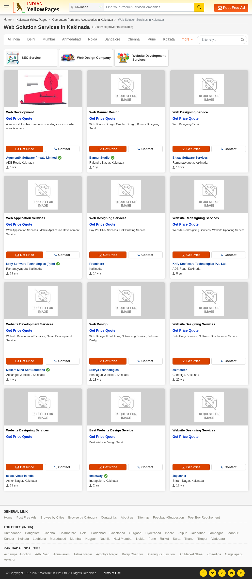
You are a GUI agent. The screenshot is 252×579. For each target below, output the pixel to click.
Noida (92, 39)
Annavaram (61, 554)
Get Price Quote (19, 118)
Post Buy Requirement (204, 517)
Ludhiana (39, 538)
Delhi (31, 39)
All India (14, 39)
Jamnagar (216, 533)
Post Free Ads (26, 517)
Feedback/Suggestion (168, 517)
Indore (169, 533)
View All (9, 559)
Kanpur (9, 538)
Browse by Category (82, 517)
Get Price (25, 149)
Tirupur (202, 538)
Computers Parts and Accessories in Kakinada (82, 19)
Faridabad (98, 533)
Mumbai (49, 39)
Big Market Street (191, 554)
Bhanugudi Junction (161, 554)
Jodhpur (232, 533)
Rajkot (164, 538)
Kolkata (169, 39)
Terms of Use (111, 573)
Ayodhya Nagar (107, 554)
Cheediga (214, 554)
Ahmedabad (71, 39)
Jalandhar (198, 533)
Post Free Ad (231, 7)
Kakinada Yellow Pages (31, 19)
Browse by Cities (52, 517)
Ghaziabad (117, 533)
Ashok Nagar (83, 554)
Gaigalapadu (234, 554)
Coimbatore (68, 533)
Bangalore (112, 39)
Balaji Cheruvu (132, 554)
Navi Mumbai (122, 538)
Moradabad (58, 538)
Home (8, 19)
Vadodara (218, 538)
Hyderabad (153, 533)
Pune (152, 39)
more (185, 39)
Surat (176, 538)
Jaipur (182, 533)
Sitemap (143, 517)
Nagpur (90, 538)
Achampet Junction (17, 554)
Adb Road (42, 554)
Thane (188, 538)
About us (127, 517)
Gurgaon (135, 533)
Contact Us (109, 517)
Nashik (105, 538)
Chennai (133, 39)
